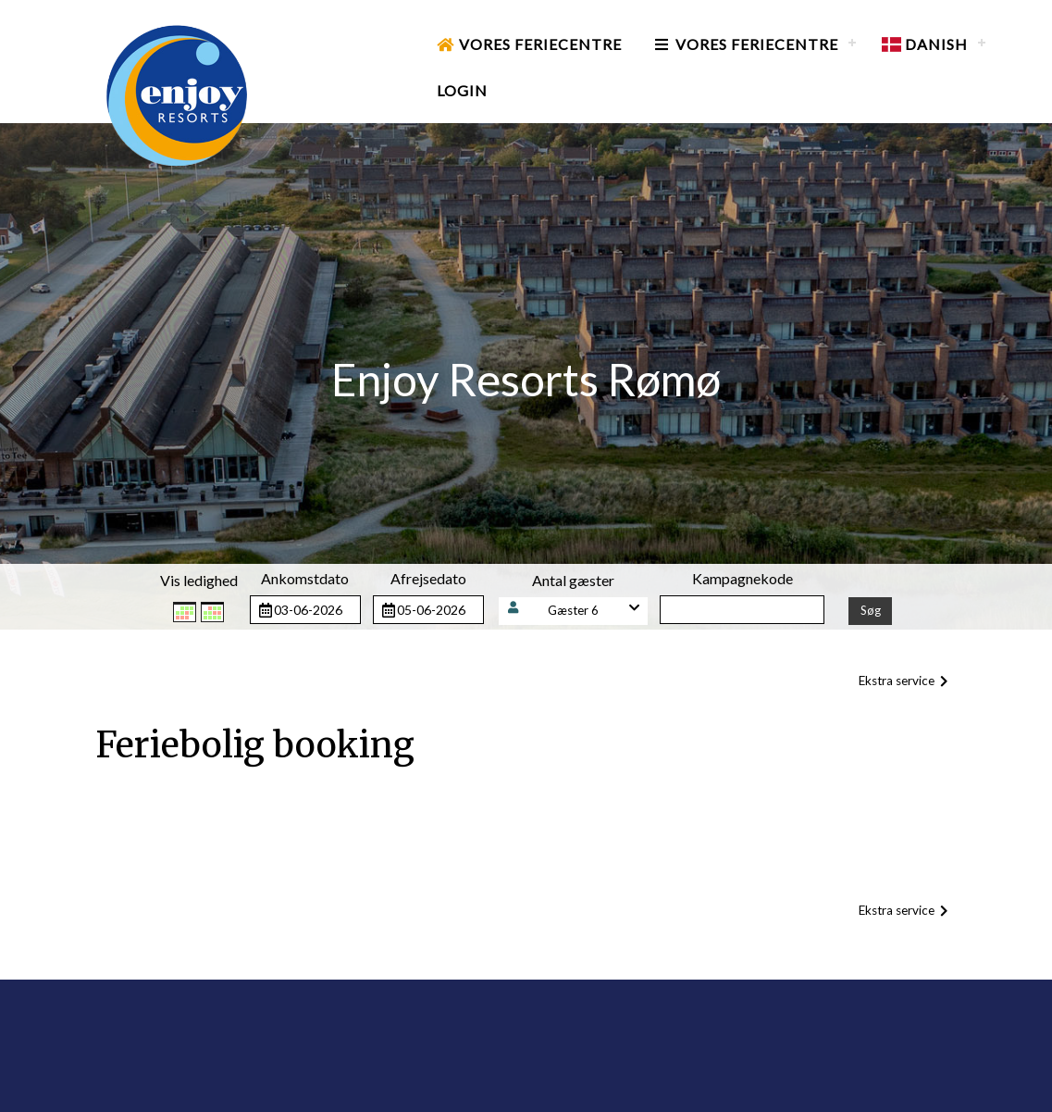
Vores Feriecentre (529, 44)
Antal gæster (573, 580)
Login (462, 90)
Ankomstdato (305, 578)
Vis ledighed (199, 580)
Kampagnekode (742, 578)
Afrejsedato (428, 578)
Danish (925, 44)
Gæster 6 (573, 610)
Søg (870, 610)
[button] (574, 610)
